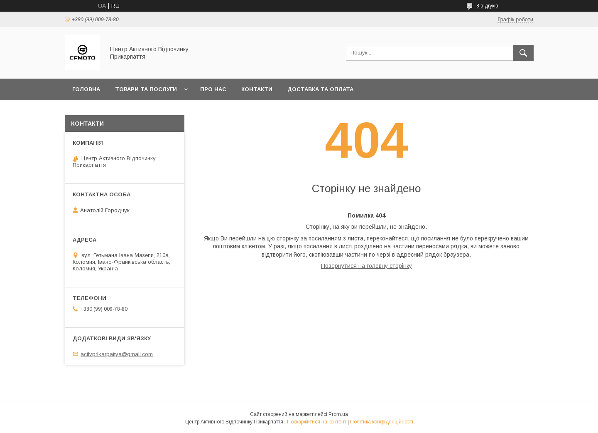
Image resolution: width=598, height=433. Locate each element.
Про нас (213, 89)
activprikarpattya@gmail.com (117, 354)
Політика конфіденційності (381, 422)
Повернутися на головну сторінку (366, 265)
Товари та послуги (146, 89)
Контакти (256, 89)
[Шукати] (523, 53)
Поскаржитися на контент (316, 422)
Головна (86, 89)
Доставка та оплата (320, 89)
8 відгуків (487, 6)
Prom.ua (338, 414)
